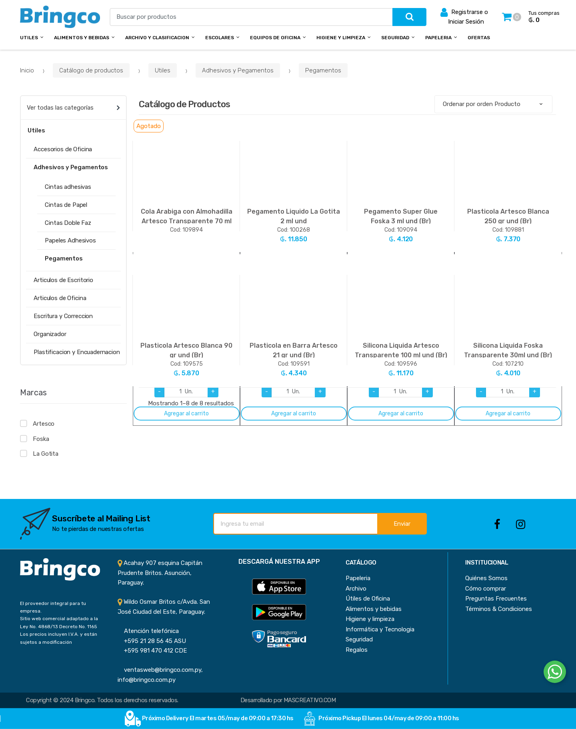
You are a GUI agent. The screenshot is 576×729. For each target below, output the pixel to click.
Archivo (356, 588)
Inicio (27, 70)
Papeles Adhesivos (70, 240)
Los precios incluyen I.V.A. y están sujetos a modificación (58, 638)
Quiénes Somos (486, 578)
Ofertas (479, 37)
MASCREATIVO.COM (310, 700)
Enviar (402, 523)
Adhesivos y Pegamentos (238, 70)
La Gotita (45, 453)
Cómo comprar (485, 588)
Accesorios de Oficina (63, 149)
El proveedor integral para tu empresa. (53, 607)
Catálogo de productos (91, 70)
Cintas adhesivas (68, 186)
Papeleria (438, 37)
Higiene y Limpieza (340, 37)
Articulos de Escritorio (63, 280)
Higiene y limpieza (370, 619)
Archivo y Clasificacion (157, 37)
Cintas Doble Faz (68, 222)
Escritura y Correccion (63, 316)
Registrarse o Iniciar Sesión (464, 16)
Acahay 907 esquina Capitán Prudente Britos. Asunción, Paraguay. (160, 572)
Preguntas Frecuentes (496, 598)
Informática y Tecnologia (380, 629)
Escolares (219, 37)
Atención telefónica (148, 631)
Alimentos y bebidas (81, 37)
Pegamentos (323, 70)
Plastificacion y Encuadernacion (77, 352)
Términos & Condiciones (498, 609)
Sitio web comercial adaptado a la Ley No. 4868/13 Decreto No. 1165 (59, 622)
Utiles (29, 37)
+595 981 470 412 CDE (152, 650)
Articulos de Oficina (60, 298)
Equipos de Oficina (275, 37)
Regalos (357, 649)
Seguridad (395, 37)
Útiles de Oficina (368, 598)
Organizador (50, 334)
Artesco (43, 423)
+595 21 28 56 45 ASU (152, 641)
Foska (41, 439)
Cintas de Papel (66, 204)
